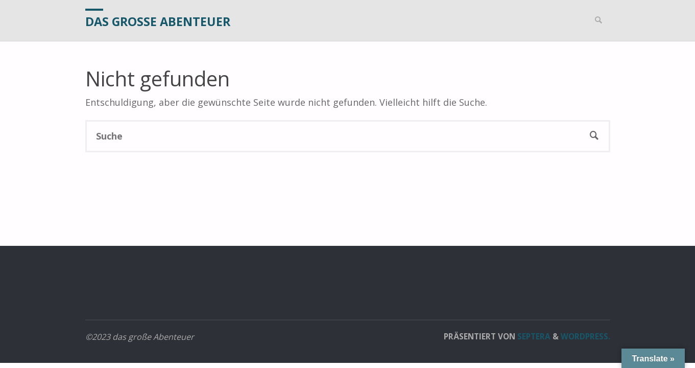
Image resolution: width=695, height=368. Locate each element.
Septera (532, 336)
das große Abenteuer (157, 21)
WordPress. (585, 336)
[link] (599, 20)
